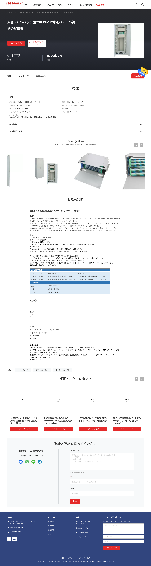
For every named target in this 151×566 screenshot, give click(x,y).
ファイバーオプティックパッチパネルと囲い (84, 522)
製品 (15, 12)
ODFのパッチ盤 (24, 12)
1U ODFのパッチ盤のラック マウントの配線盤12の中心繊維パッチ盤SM (24, 420)
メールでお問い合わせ (37, 43)
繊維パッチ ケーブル (82, 528)
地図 (62, 558)
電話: (72, 489)
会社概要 (51, 521)
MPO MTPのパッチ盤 (82, 533)
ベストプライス (16, 43)
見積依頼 (138, 75)
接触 (75, 501)
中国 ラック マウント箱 (44, 561)
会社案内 (51, 525)
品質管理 (51, 530)
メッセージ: (75, 450)
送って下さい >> (112, 547)
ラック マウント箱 (62, 370)
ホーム (9, 12)
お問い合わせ (52, 534)
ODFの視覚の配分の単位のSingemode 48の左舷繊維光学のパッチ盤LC (58, 420)
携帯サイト (71, 558)
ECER (112, 561)
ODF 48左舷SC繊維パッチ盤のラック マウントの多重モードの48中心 (127, 420)
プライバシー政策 (84, 558)
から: (72, 477)
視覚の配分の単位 (42, 370)
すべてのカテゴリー (82, 537)
